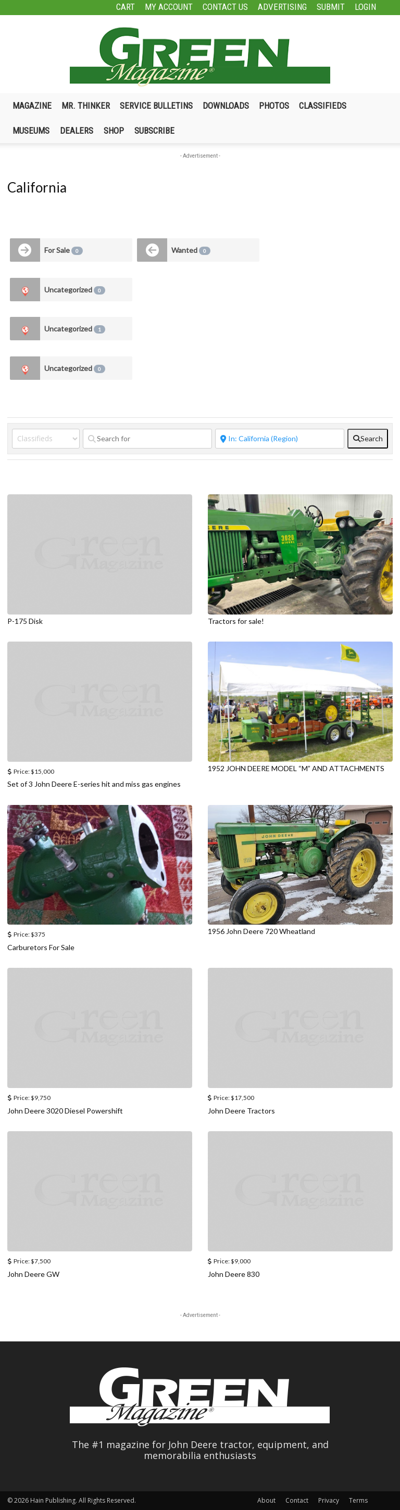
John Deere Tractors (241, 1110)
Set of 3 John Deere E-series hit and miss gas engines (94, 783)
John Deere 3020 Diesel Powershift (65, 1110)
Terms (358, 1500)
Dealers (76, 130)
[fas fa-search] (367, 439)
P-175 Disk (25, 621)
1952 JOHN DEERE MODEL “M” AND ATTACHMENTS (296, 768)
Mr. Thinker (85, 105)
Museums (30, 130)
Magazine (32, 105)
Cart (125, 7)
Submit (331, 7)
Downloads (226, 105)
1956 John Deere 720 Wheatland (261, 931)
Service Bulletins (156, 105)
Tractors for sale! (236, 621)
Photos (274, 105)
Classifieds (322, 105)
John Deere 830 (233, 1274)
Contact (296, 1500)
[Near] (279, 439)
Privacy (328, 1500)
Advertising (282, 7)
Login (365, 7)
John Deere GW (33, 1274)
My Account (169, 7)
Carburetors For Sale (40, 947)
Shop (114, 130)
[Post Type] (46, 439)
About (266, 1500)
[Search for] (147, 439)
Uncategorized (74, 290)
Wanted (190, 250)
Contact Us (225, 7)
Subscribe (154, 130)
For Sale (63, 250)
